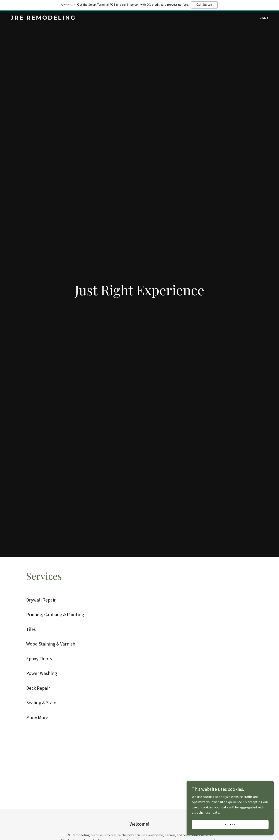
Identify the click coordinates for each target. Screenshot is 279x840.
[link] (55, 18)
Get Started (204, 4)
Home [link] (264, 18)
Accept (230, 824)
